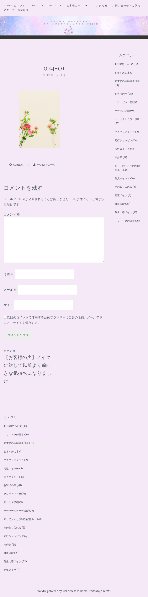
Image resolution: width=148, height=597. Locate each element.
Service (55, 5)
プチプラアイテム (125, 132)
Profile (37, 5)
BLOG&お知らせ (96, 5)
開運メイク (121, 195)
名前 (9, 274)
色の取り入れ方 (123, 187)
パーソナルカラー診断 (127, 119)
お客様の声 (74, 5)
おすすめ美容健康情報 (127, 81)
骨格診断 (120, 203)
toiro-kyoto (46, 165)
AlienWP (106, 591)
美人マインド (122, 178)
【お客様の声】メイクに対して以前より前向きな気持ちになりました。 (29, 366)
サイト (8, 304)
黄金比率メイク (123, 212)
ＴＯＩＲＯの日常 (125, 220)
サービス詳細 (122, 110)
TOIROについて (14, 5)
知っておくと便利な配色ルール (21, 519)
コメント (12, 214)
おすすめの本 (122, 72)
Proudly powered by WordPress (56, 591)
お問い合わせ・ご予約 (126, 5)
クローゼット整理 (125, 102)
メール (10, 289)
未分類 (118, 157)
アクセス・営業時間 (16, 9)
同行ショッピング (125, 140)
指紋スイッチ (122, 149)
